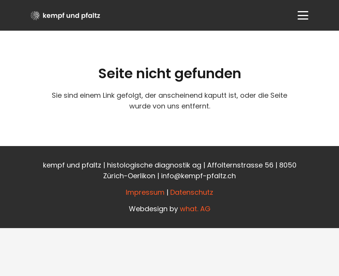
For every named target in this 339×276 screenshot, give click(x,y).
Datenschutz (191, 192)
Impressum (145, 192)
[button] (303, 15)
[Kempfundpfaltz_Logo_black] (65, 15)
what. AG (195, 209)
